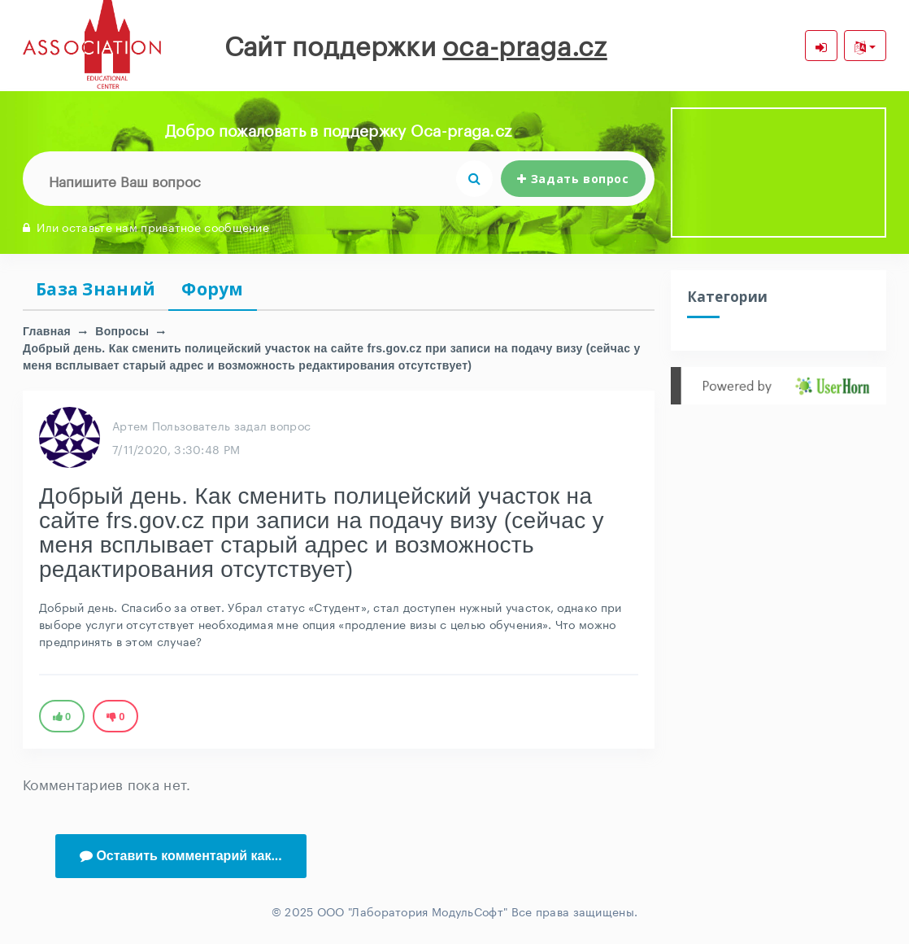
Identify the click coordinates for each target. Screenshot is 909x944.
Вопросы (122, 331)
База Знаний (95, 289)
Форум (212, 289)
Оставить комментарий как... (181, 856)
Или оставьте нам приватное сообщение (146, 226)
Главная (47, 331)
